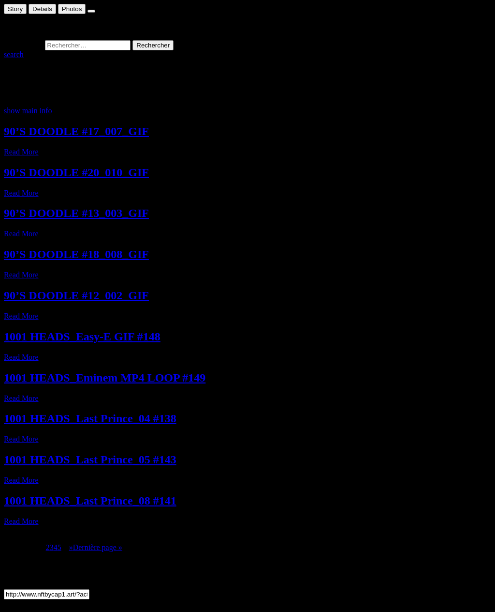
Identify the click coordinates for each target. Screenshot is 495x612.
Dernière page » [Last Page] (97, 547)
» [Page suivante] (71, 547)
